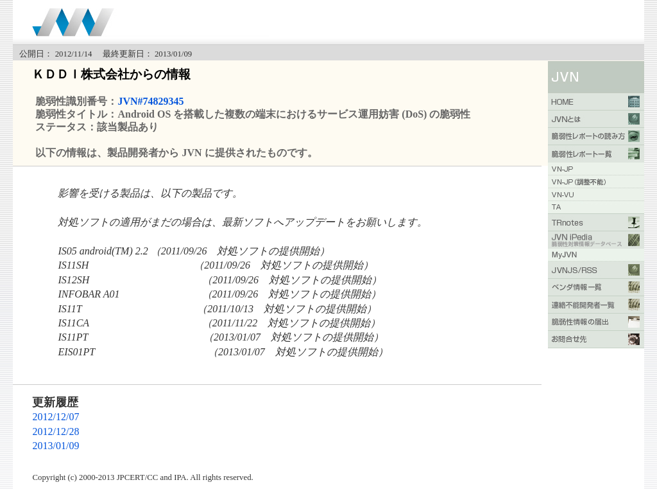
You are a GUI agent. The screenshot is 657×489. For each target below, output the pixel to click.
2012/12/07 (55, 416)
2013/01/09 (55, 445)
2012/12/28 (55, 431)
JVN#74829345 (150, 101)
